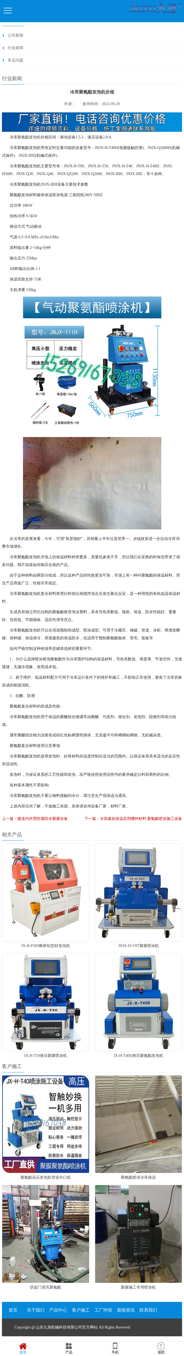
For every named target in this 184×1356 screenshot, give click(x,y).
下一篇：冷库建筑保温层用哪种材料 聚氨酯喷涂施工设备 (133, 819)
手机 (115, 1348)
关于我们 (36, 1310)
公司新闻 (15, 35)
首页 (13, 1310)
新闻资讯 (126, 1310)
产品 (69, 1348)
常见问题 (15, 60)
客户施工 (81, 1310)
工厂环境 (103, 1310)
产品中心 (58, 1310)
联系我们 (148, 1310)
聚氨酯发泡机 (29, 137)
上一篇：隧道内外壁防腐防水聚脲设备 (35, 819)
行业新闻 (15, 48)
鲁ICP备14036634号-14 (150, 1327)
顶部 (161, 1348)
